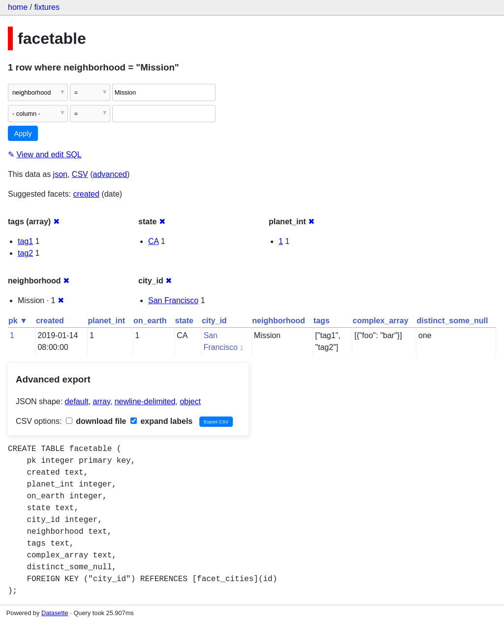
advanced (110, 174)
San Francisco (173, 300)
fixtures (47, 7)
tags (322, 320)
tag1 (25, 241)
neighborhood (278, 320)
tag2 (25, 253)
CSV (80, 174)
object (190, 401)
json (60, 174)
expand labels (161, 421)
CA (153, 241)
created (86, 194)
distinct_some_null (452, 320)
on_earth (150, 320)
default (77, 401)
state (184, 320)
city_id (214, 320)
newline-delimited (145, 401)
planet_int (106, 320)
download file (96, 421)
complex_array (381, 320)
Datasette (54, 613)
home (18, 7)
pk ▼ (18, 320)
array (101, 401)
